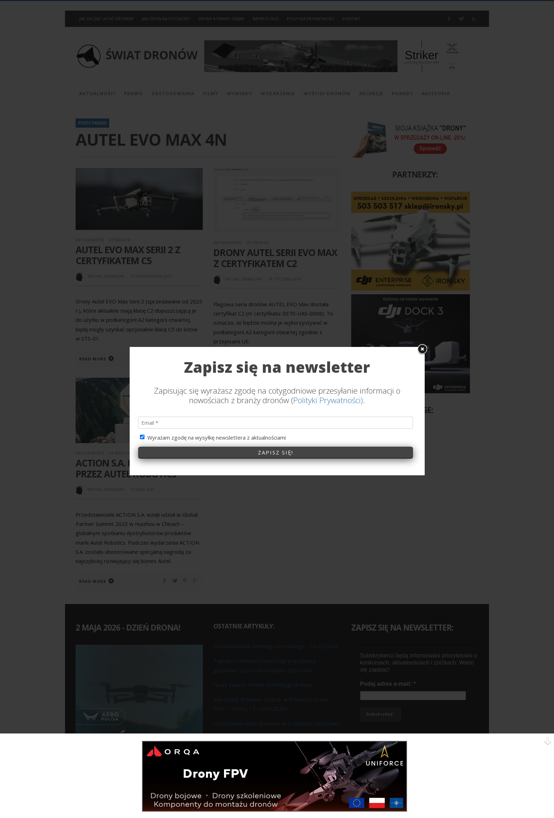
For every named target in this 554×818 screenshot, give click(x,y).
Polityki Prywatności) (328, 291)
